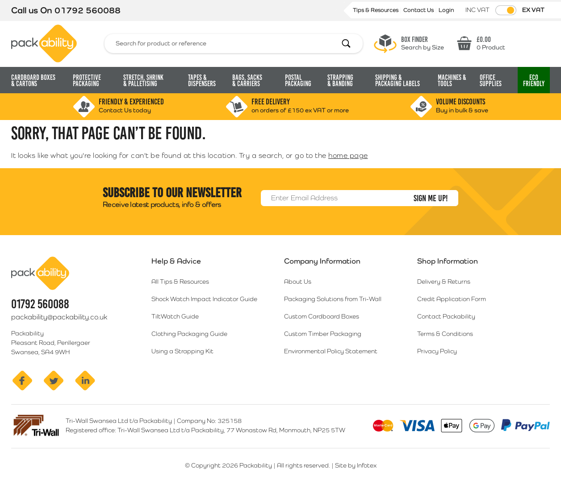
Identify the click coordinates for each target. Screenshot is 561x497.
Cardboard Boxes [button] (33, 80)
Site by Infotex (356, 465)
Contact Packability (446, 316)
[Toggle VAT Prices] (505, 10)
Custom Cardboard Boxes (321, 316)
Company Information (322, 261)
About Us (297, 281)
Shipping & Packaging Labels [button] (397, 80)
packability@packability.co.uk (59, 317)
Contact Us (419, 10)
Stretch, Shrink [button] (143, 80)
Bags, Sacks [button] (247, 80)
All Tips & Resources (180, 281)
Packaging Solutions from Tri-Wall (332, 298)
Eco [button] (533, 80)
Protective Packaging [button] (87, 80)
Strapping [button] (340, 80)
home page (348, 155)
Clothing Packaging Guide (189, 333)
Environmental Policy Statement (330, 351)
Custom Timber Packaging (322, 333)
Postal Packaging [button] (298, 80)
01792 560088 (87, 10)
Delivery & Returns (443, 281)
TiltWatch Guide (175, 316)
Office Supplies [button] (491, 80)
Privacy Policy (437, 351)
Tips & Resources (376, 10)
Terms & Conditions (445, 333)
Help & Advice (176, 261)
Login (446, 10)
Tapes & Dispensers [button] (202, 80)
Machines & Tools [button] (452, 80)
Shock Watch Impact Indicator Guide (204, 298)
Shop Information (447, 261)
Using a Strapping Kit (182, 351)
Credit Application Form (451, 298)
